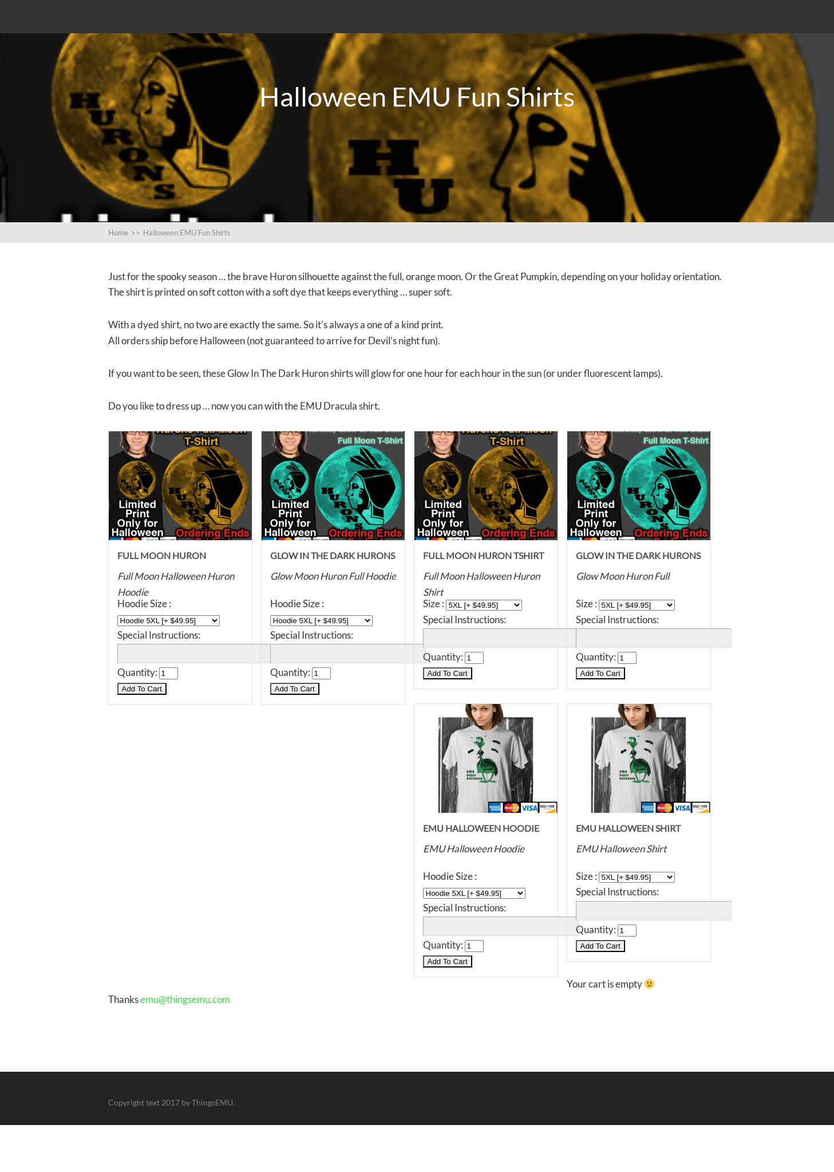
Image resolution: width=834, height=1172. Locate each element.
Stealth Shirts (265, 25)
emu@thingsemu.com (185, 1046)
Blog (118, 25)
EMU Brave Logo (181, 25)
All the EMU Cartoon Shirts (545, 25)
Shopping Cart (458, 55)
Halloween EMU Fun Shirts (168, 55)
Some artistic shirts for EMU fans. (390, 25)
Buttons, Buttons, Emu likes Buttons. (327, 55)
